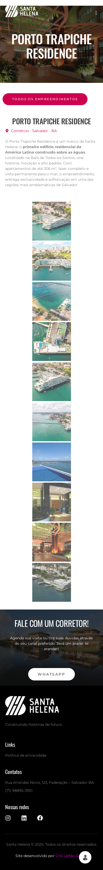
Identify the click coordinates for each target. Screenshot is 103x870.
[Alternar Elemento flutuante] (85, 857)
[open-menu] (96, 13)
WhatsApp (51, 674)
